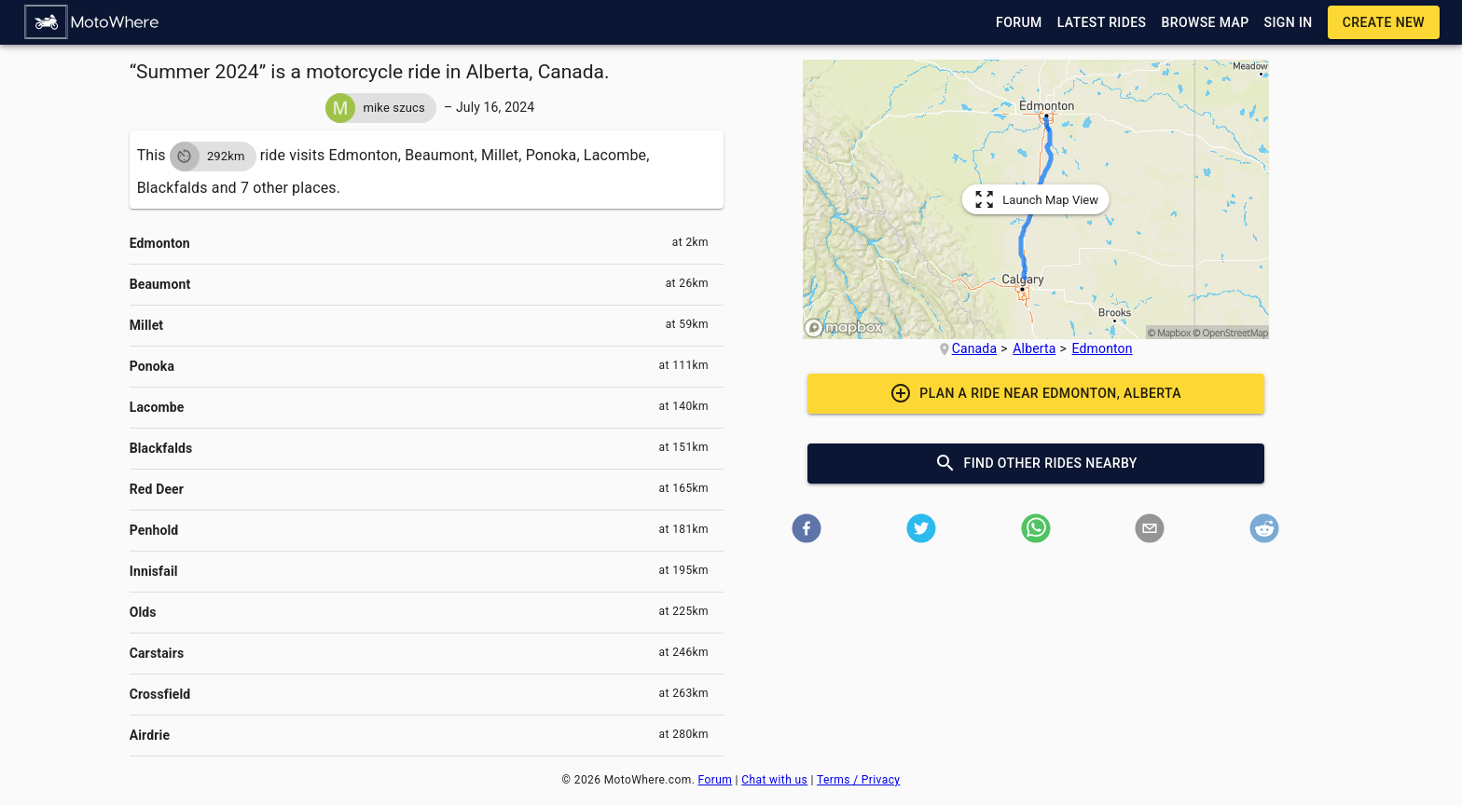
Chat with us (774, 779)
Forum (715, 779)
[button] (92, 22)
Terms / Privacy (858, 779)
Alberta (1034, 348)
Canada (975, 348)
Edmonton (1102, 348)
